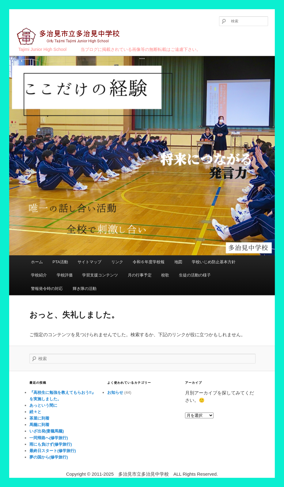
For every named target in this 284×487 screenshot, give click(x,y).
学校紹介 (39, 275)
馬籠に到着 (39, 424)
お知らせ (115, 392)
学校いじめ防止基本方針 (214, 262)
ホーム (37, 262)
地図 (178, 262)
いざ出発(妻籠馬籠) (46, 431)
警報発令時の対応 (47, 288)
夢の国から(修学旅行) (48, 457)
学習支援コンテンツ (100, 275)
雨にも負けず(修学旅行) (50, 444)
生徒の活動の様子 (195, 275)
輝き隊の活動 (85, 288)
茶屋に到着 (39, 418)
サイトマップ (89, 262)
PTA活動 (60, 262)
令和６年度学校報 (149, 262)
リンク (117, 262)
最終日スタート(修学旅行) (52, 450)
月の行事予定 (140, 275)
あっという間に (43, 405)
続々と (35, 411)
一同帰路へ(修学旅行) (48, 438)
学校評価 (65, 275)
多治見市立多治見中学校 (69, 36)
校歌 (165, 275)
